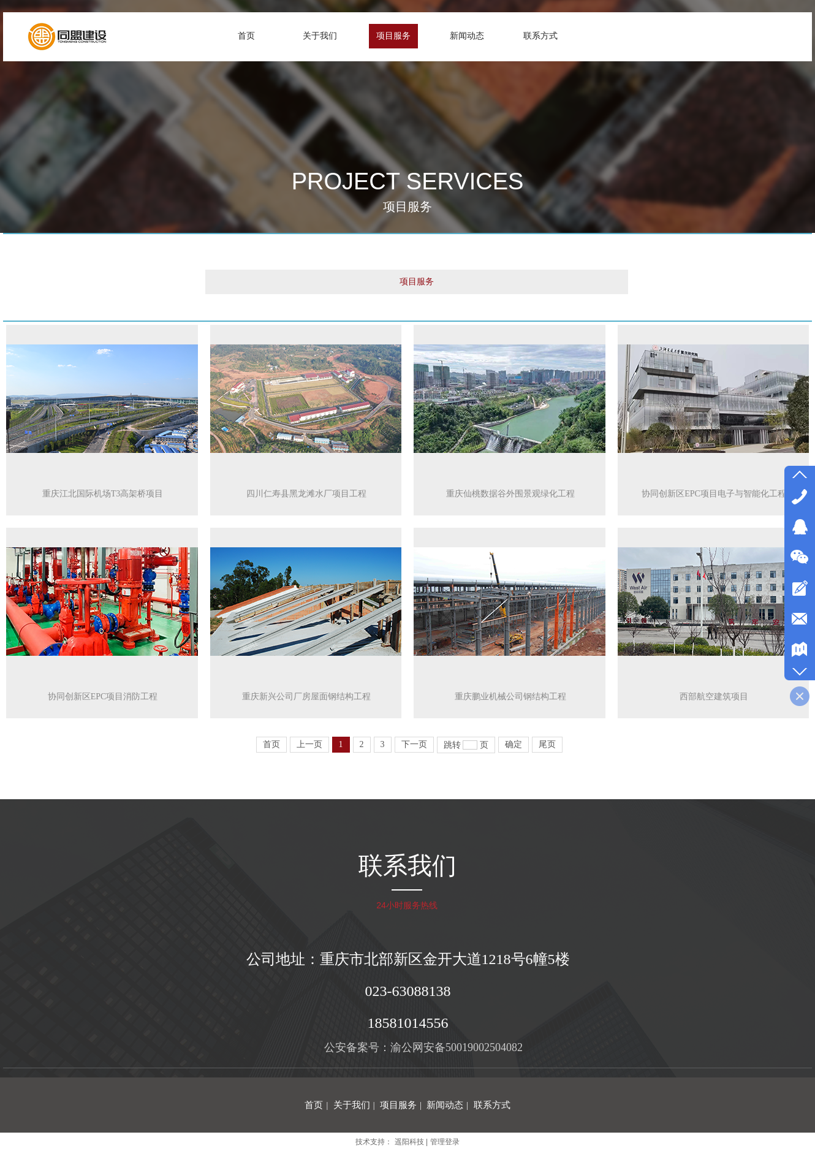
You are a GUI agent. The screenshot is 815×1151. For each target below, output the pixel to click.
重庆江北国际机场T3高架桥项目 (103, 493)
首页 (314, 1105)
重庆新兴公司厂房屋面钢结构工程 (306, 696)
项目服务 (417, 281)
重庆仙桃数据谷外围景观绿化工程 (510, 493)
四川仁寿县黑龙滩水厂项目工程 (306, 493)
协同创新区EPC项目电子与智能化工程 (714, 493)
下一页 (414, 744)
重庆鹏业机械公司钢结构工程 (510, 696)
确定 (513, 744)
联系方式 (492, 1105)
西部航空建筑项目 (714, 696)
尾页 (547, 744)
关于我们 (351, 1105)
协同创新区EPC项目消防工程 (103, 696)
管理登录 (445, 1142)
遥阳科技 (409, 1142)
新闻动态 (444, 1105)
